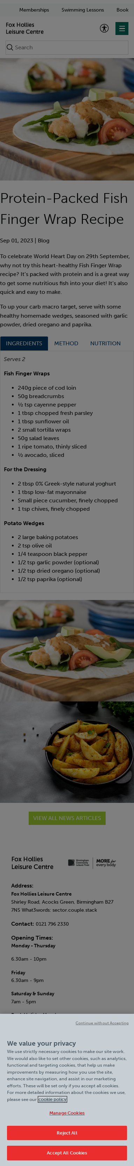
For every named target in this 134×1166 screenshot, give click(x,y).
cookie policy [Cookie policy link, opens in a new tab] (52, 1101)
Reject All (67, 1135)
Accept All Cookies (67, 1155)
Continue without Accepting (102, 1025)
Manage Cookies (67, 1115)
